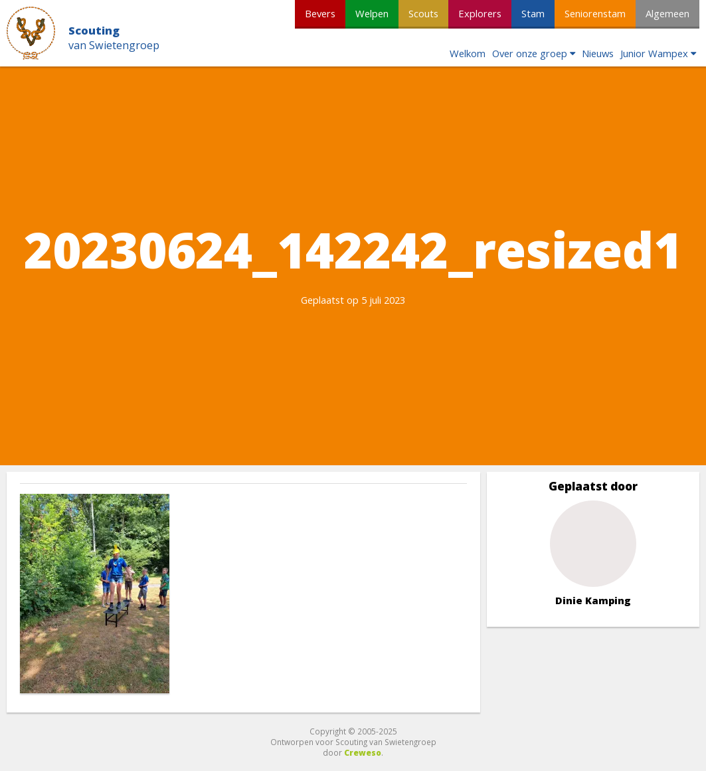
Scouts (423, 13)
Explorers (479, 13)
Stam (533, 13)
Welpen (372, 13)
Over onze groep (529, 53)
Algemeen (667, 13)
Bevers (320, 13)
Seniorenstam (595, 13)
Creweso (362, 752)
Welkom (467, 53)
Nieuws (598, 53)
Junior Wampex (654, 53)
